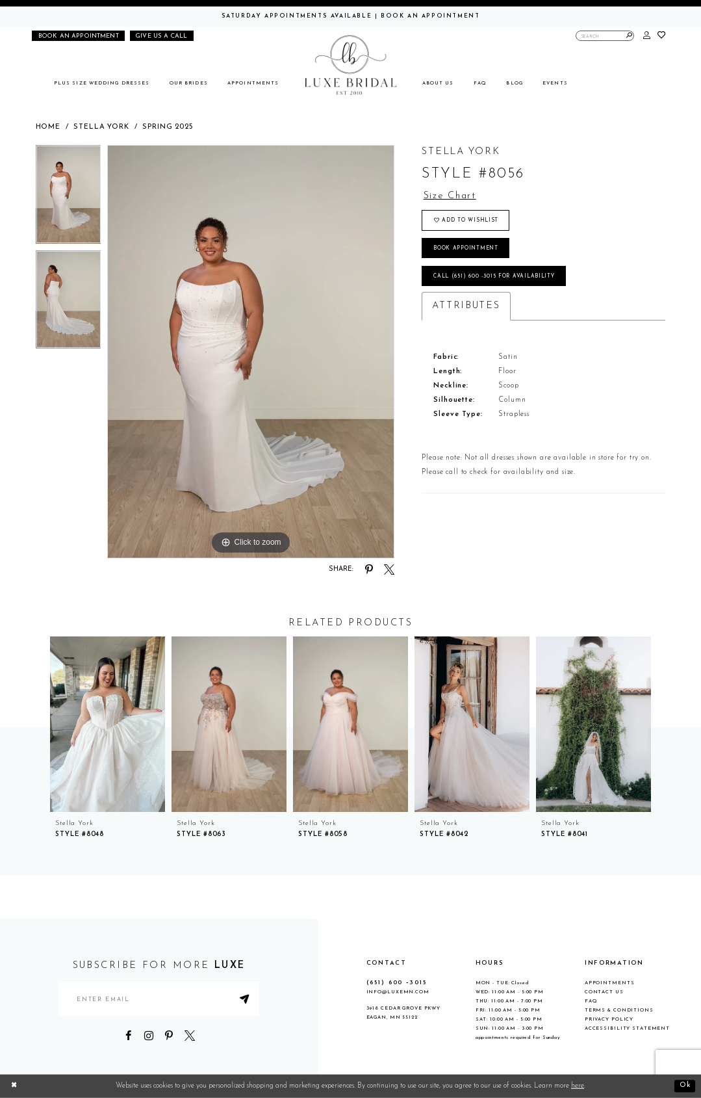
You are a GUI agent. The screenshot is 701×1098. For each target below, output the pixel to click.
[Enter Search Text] (605, 36)
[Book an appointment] (78, 36)
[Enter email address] (159, 999)
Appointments (610, 983)
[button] (647, 36)
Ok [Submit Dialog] (685, 1086)
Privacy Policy (609, 1019)
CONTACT (386, 963)
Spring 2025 (167, 127)
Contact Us (604, 992)
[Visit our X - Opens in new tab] (190, 1036)
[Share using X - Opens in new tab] (389, 569)
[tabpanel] (68, 197)
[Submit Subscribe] (246, 999)
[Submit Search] (629, 36)
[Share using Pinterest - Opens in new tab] (369, 569)
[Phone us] (162, 36)
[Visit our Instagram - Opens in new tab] (149, 1036)
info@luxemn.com (397, 992)
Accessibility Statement (627, 1028)
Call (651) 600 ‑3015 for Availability (494, 277)
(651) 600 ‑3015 (396, 983)
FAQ (591, 1001)
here (577, 1086)
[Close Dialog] (14, 1086)
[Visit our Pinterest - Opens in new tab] (169, 1036)
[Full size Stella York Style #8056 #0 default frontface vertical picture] (251, 352)
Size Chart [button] (450, 196)
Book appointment (466, 249)
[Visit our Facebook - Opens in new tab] (128, 1036)
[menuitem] (102, 84)
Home (48, 127)
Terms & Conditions (619, 1010)
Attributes (466, 307)
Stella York (101, 127)
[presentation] (107, 724)
